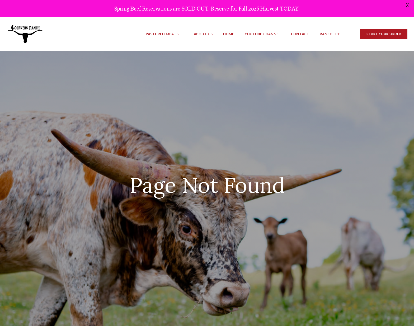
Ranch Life (330, 33)
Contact (300, 33)
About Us (203, 33)
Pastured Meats (164, 33)
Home (228, 33)
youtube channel (262, 33)
